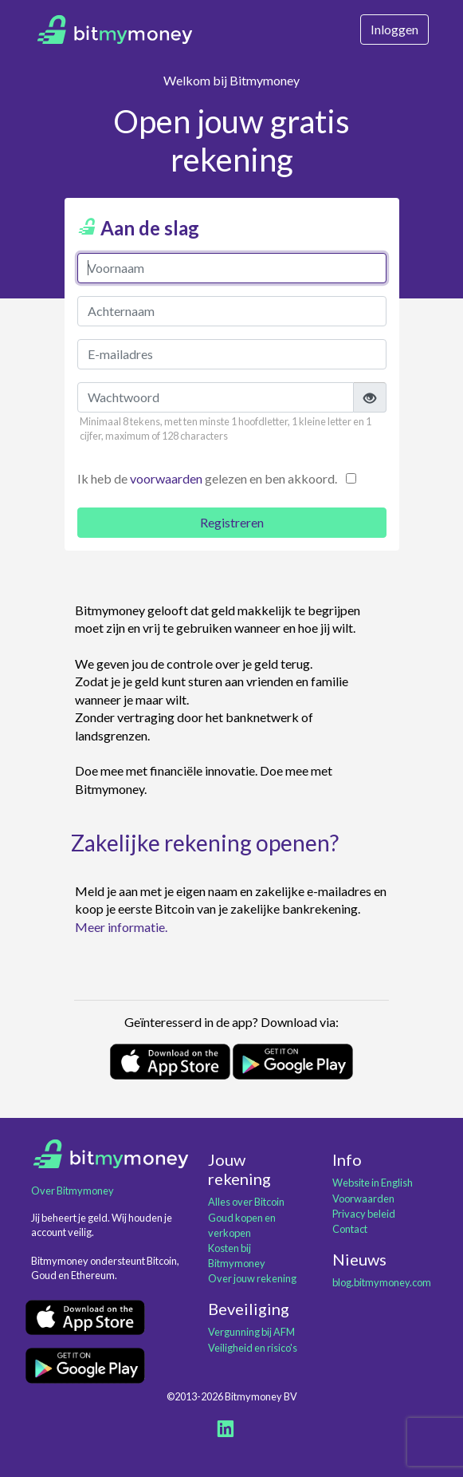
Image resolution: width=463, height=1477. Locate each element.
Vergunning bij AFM (251, 1331)
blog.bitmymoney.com (381, 1282)
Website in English (372, 1182)
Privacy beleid (363, 1213)
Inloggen (394, 29)
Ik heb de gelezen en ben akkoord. (207, 478)
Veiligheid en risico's (252, 1347)
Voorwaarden (363, 1198)
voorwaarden (166, 478)
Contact (349, 1228)
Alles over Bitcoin (246, 1201)
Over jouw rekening (252, 1278)
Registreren (232, 522)
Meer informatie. (121, 926)
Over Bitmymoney (72, 1190)
